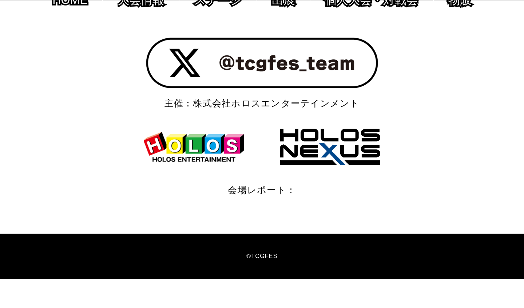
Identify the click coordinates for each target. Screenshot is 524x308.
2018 (320, 219)
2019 (294, 219)
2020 (268, 219)
